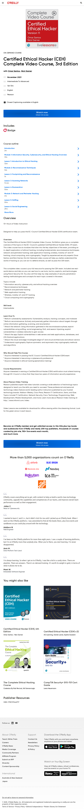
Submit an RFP (8, 759)
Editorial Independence (34, 807)
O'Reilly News (7, 746)
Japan (4, 781)
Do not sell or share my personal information (17, 798)
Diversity (5, 763)
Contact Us (32, 739)
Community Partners (10, 753)
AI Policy (31, 749)
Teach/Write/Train (9, 739)
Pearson (10, 94)
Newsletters (32, 742)
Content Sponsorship (10, 766)
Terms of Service (8, 807)
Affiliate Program (9, 756)
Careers (5, 742)
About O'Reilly (9, 734)
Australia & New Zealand (12, 778)
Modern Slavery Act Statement (55, 807)
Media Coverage (9, 749)
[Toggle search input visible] (81, 2)
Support (32, 734)
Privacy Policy (33, 746)
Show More (8, 212)
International (8, 773)
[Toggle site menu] (2, 2)
